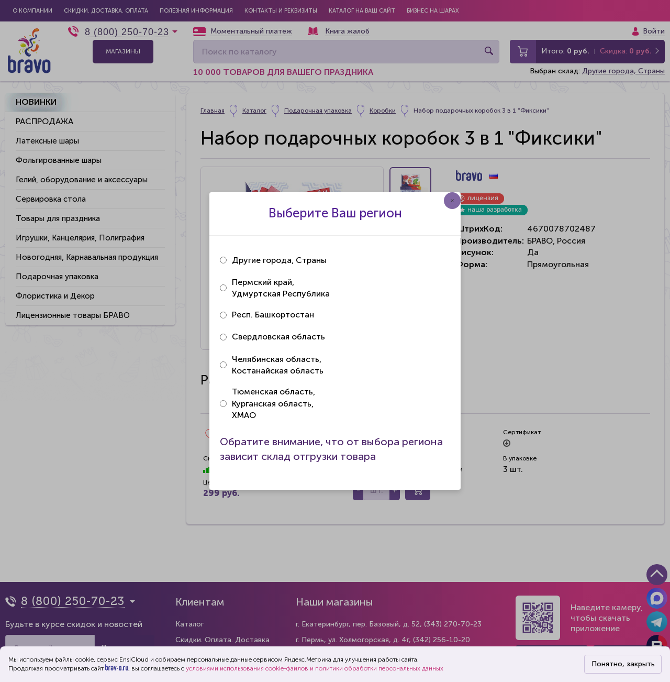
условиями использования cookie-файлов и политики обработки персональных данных (314, 668)
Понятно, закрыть (623, 663)
